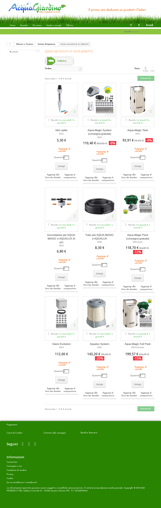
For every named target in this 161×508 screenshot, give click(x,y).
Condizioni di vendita (17, 470)
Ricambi (24, 25)
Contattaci (12, 462)
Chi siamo (37, 25)
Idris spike (61, 130)
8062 (99, 347)
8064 (61, 245)
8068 (99, 242)
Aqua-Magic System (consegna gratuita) (99, 132)
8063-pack (137, 242)
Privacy (10, 474)
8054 (61, 347)
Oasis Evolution (61, 344)
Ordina (48, 69)
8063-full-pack (137, 347)
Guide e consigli (53, 25)
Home (12, 25)
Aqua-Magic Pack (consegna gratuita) (137, 237)
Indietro (61, 61)
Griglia (145, 69)
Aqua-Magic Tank (137, 130)
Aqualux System (99, 344)
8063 (99, 137)
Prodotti (14, 52)
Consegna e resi (14, 466)
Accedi (149, 25)
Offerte (69, 25)
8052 (61, 134)
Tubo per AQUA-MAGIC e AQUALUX (99, 237)
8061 (137, 134)
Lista (152, 69)
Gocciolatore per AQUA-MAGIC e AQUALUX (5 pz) (61, 239)
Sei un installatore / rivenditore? (22, 482)
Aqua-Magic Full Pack (138, 344)
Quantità (58, 158)
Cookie (10, 478)
